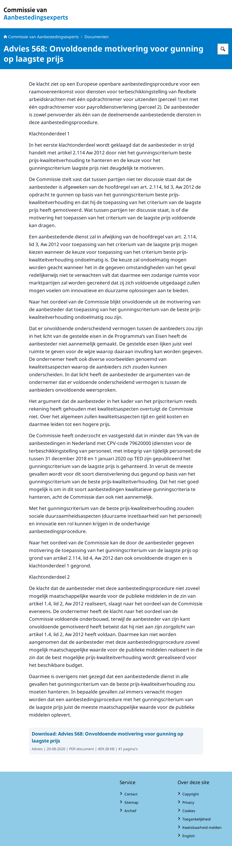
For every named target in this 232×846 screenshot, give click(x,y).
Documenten (97, 36)
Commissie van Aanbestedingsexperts (41, 36)
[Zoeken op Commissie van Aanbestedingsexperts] (223, 49)
